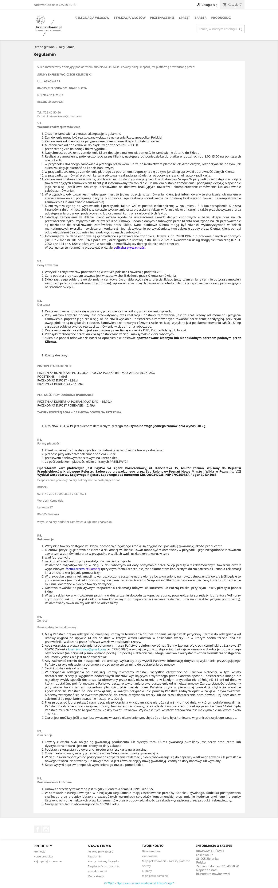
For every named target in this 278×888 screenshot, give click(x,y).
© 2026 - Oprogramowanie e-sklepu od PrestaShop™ (139, 883)
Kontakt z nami (97, 871)
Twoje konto (153, 846)
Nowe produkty (43, 856)
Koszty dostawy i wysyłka (103, 861)
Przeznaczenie (162, 18)
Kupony (147, 871)
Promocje (39, 851)
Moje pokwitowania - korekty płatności (166, 861)
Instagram (46, 829)
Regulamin (95, 856)
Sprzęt (184, 18)
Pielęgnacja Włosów (91, 18)
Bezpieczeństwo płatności (104, 866)
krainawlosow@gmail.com (87, 649)
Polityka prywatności (101, 851)
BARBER (200, 18)
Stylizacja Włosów (130, 18)
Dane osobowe (151, 851)
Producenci (221, 18)
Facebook (37, 829)
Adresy (146, 866)
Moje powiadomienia (155, 876)
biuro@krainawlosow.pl (213, 874)
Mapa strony (96, 876)
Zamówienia (149, 856)
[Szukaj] (221, 29)
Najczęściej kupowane (47, 861)
